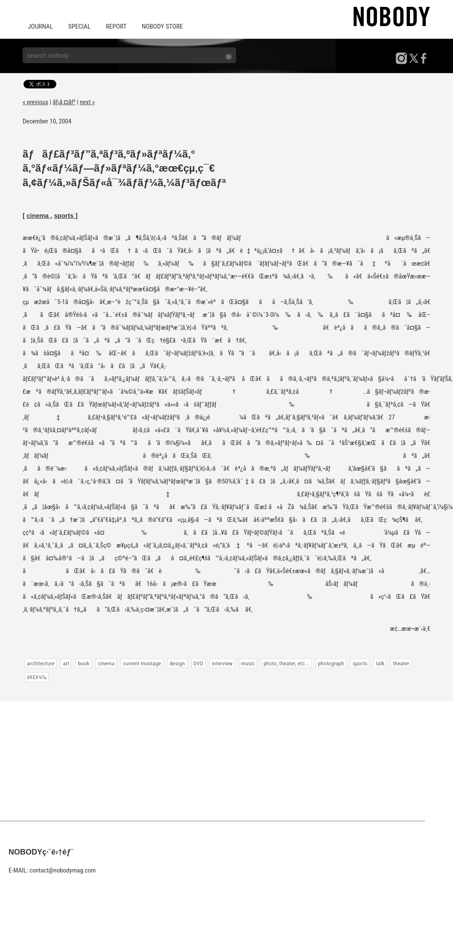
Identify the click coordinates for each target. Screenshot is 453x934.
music (246, 662)
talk (377, 662)
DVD (197, 662)
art (66, 662)
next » (87, 101)
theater (398, 662)
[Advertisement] (226, 760)
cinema (38, 215)
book (83, 662)
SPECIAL (78, 26)
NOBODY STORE (160, 26)
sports (64, 215)
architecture (40, 662)
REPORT (115, 26)
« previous (35, 101)
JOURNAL (40, 26)
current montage (141, 662)
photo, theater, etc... (284, 662)
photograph (329, 662)
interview (220, 662)
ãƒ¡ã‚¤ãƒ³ (64, 101)
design (176, 662)
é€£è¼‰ (37, 676)
